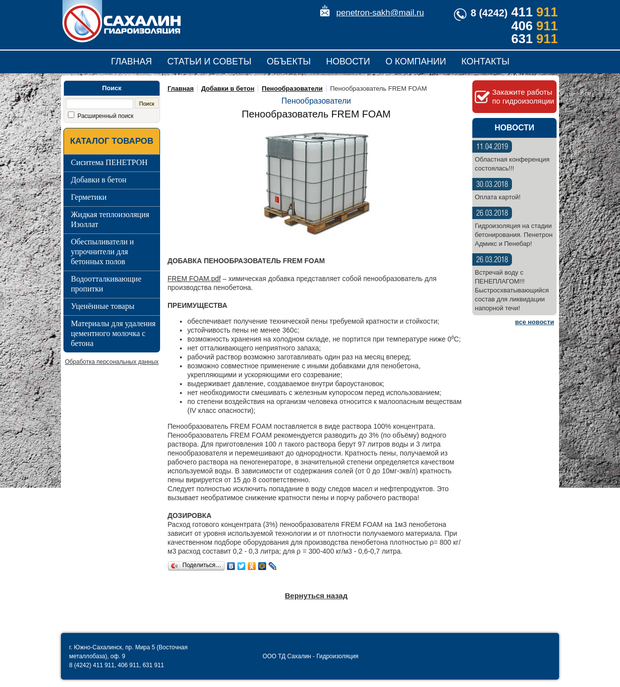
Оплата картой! (497, 197)
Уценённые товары (102, 306)
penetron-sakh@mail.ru (380, 12)
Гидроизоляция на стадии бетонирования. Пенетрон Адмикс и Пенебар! (514, 234)
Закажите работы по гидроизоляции (523, 96)
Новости (348, 61)
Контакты (485, 61)
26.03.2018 (492, 213)
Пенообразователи (292, 88)
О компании (416, 61)
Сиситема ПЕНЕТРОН (109, 162)
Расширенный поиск (104, 116)
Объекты (289, 61)
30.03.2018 (492, 184)
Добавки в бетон (98, 179)
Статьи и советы (210, 61)
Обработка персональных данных (112, 361)
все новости (534, 322)
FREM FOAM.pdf (194, 279)
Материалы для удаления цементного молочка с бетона (113, 333)
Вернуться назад (316, 595)
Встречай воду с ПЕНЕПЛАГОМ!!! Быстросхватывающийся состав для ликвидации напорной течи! (512, 290)
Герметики (89, 197)
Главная (131, 61)
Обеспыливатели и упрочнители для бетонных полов (102, 251)
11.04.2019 (492, 147)
